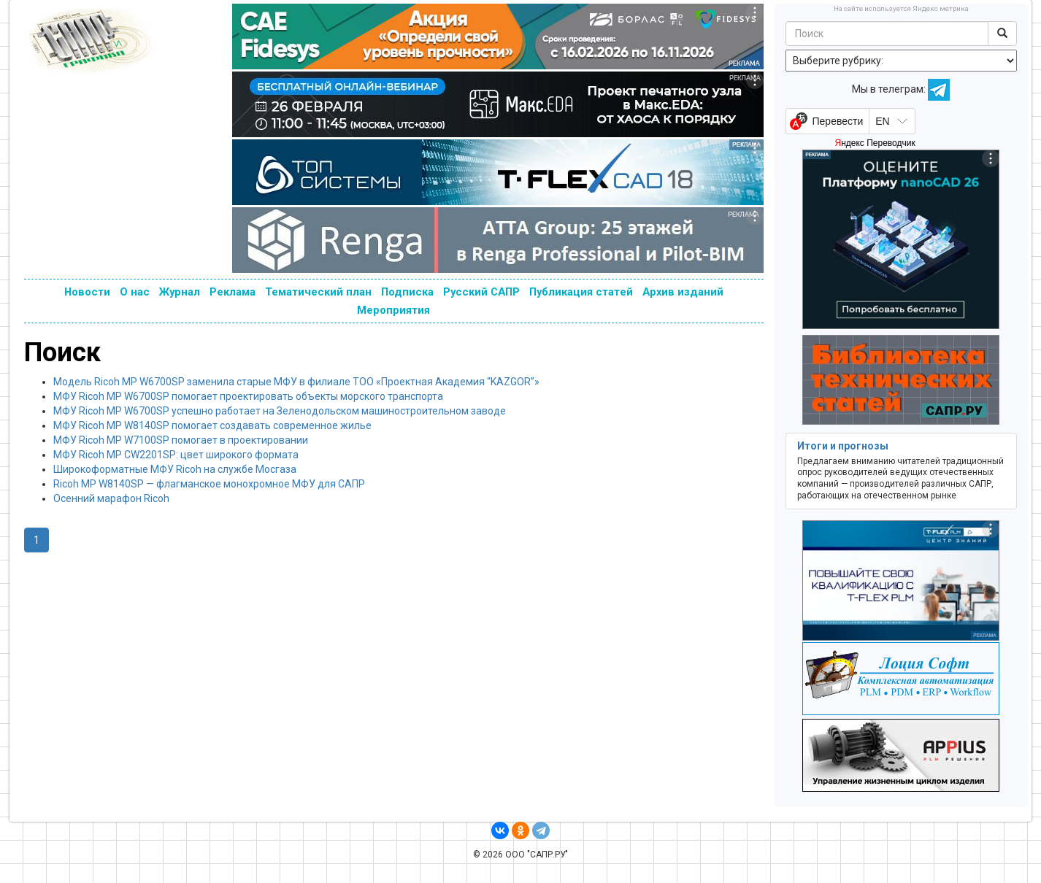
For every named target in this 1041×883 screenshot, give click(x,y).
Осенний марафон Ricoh (111, 498)
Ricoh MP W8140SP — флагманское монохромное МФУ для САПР (209, 484)
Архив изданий (682, 291)
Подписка (407, 291)
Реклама (233, 291)
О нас (135, 291)
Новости (87, 291)
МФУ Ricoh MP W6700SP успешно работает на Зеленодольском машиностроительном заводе (279, 411)
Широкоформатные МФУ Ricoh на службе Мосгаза (174, 469)
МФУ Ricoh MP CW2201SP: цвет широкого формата (176, 454)
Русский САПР (481, 291)
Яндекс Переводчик (874, 143)
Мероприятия (393, 310)
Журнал (179, 291)
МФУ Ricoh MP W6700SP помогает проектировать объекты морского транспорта (248, 396)
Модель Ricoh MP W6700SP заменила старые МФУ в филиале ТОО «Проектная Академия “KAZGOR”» (296, 381)
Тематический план (318, 291)
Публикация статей (581, 291)
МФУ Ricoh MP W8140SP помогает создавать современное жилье (212, 425)
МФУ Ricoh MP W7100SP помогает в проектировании (180, 440)
